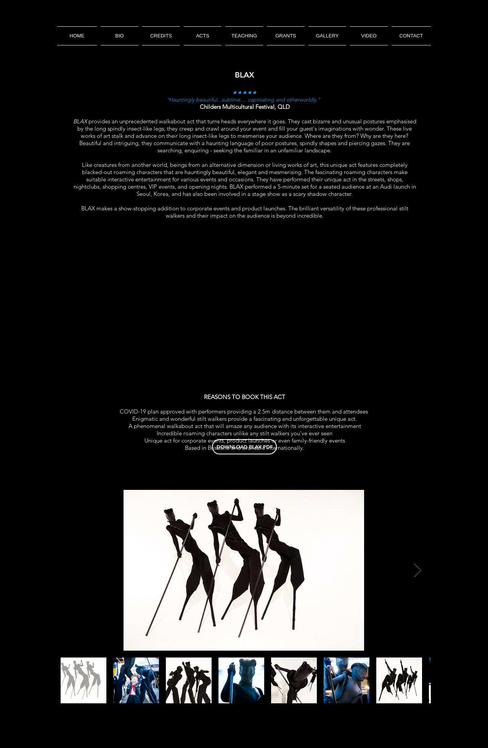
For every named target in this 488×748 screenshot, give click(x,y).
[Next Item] (417, 570)
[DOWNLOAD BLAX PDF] (244, 446)
